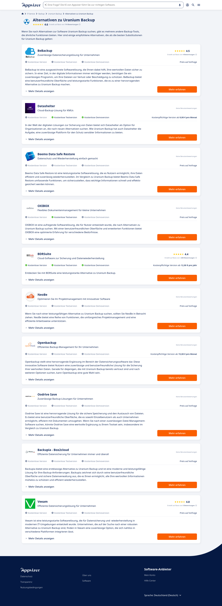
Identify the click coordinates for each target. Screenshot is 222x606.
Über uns (86, 575)
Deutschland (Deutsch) (168, 595)
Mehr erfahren (177, 89)
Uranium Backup (55, 13)
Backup (41, 13)
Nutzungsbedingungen (31, 587)
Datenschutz (26, 576)
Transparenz (26, 581)
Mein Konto (149, 575)
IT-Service (31, 13)
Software (86, 580)
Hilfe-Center (150, 580)
